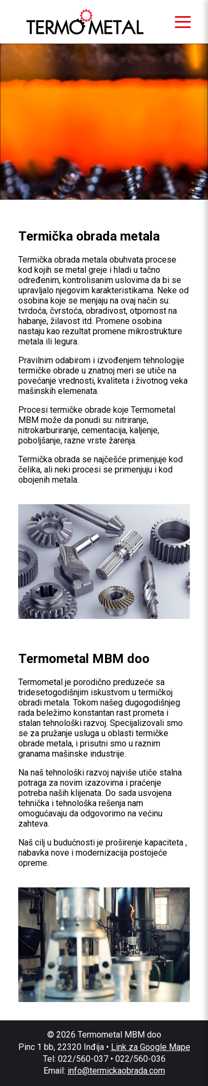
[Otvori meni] (183, 22)
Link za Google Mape (150, 1047)
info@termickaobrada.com (116, 1071)
